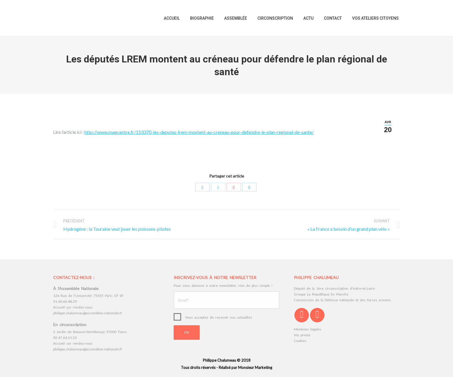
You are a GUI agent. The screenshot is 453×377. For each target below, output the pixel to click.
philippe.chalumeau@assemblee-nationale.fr (87, 313)
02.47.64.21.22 (65, 337)
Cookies (300, 341)
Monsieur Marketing (255, 367)
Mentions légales (307, 329)
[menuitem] (172, 18)
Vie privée (302, 335)
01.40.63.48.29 (65, 301)
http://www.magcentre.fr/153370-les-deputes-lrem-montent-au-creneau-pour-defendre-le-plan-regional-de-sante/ (199, 132)
